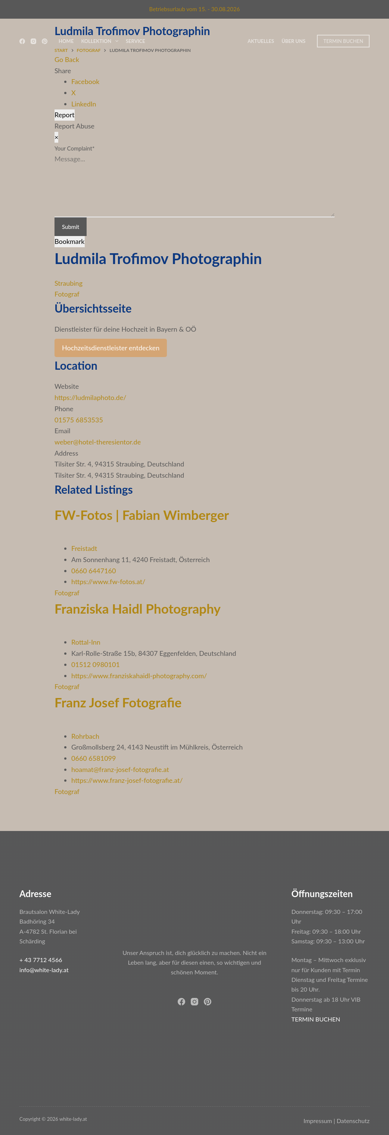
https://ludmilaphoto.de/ (90, 397)
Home (66, 41)
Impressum (318, 1120)
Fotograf (67, 294)
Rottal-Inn (85, 642)
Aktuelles (261, 41)
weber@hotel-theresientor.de (98, 442)
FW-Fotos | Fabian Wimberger (142, 514)
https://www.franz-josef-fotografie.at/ (127, 780)
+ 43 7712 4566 (40, 959)
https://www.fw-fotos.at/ (108, 581)
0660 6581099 (93, 758)
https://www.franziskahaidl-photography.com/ (139, 676)
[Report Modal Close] (56, 137)
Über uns (293, 41)
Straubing (69, 283)
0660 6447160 (93, 571)
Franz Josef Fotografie (118, 702)
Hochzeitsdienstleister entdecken (110, 348)
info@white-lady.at (44, 969)
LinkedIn (83, 104)
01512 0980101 (95, 664)
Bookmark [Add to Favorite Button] (70, 241)
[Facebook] (22, 41)
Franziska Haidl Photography (138, 608)
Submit (70, 226)
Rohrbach (85, 736)
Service (135, 41)
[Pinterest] (44, 41)
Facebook (85, 81)
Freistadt (84, 548)
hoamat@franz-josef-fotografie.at (120, 769)
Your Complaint (74, 148)
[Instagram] (33, 41)
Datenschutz (353, 1120)
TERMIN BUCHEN (343, 41)
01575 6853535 (79, 420)
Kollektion (101, 41)
